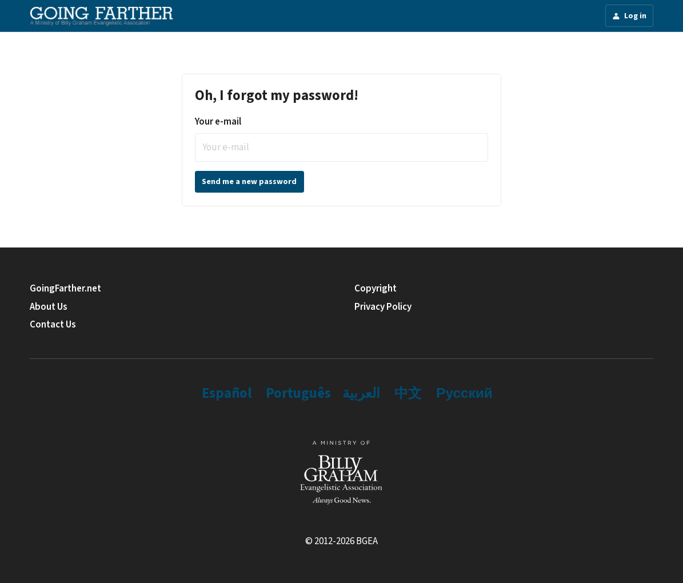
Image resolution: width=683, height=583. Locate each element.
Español (226, 394)
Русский (464, 394)
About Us (48, 307)
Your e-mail (218, 122)
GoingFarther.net (65, 289)
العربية (361, 394)
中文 (408, 394)
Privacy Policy (383, 307)
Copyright (375, 289)
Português (298, 394)
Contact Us (53, 325)
